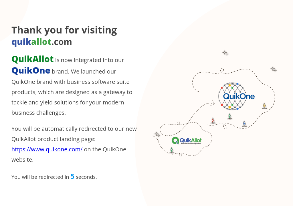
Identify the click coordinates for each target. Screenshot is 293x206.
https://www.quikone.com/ (46, 149)
